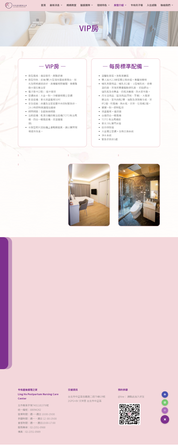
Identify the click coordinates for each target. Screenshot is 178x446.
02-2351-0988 (38, 428)
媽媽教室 (71, 6)
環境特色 (102, 6)
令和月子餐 (137, 6)
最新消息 (55, 6)
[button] (165, 419)
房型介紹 (119, 6)
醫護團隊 (85, 6)
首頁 (43, 6)
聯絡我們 (165, 6)
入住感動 (152, 6)
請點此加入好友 (135, 398)
